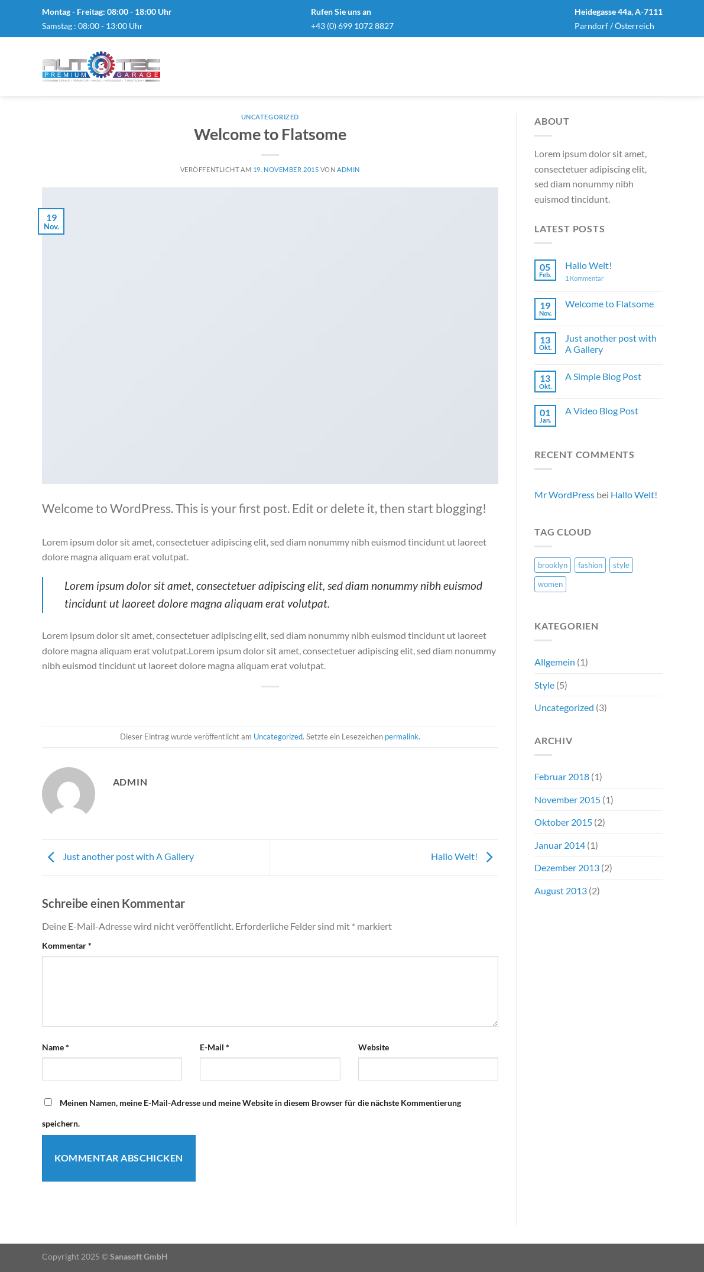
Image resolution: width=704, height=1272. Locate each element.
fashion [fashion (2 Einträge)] (590, 565)
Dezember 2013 (566, 867)
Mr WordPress (564, 494)
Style (544, 684)
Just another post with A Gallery (118, 856)
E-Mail (214, 1047)
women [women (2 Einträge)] (550, 584)
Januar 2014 (559, 845)
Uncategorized (270, 117)
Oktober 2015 (563, 822)
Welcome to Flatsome (609, 303)
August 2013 (560, 890)
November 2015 (567, 799)
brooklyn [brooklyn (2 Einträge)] (552, 565)
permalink (401, 736)
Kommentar (67, 945)
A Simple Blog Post (603, 376)
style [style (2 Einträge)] (621, 565)
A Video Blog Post (601, 410)
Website (373, 1047)
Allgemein (554, 661)
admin (348, 169)
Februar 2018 (561, 776)
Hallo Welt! (464, 856)
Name (55, 1047)
